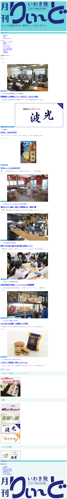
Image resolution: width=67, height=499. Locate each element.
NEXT (8, 369)
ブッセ (19, 359)
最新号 (4, 43)
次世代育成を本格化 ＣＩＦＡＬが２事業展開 (17, 285)
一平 (4, 242)
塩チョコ (15, 359)
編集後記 (5, 129)
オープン (10, 203)
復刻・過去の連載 (7, 49)
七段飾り (11, 320)
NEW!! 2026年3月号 (9, 132)
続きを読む (3, 102)
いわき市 (14, 203)
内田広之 (5, 35)
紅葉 (4, 36)
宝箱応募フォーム (7, 471)
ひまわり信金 (6, 93)
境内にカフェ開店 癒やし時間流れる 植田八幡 (18, 207)
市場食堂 (8, 242)
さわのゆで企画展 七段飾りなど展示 (14, 323)
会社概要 (5, 52)
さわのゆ (16, 320)
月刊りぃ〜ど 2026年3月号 (10, 168)
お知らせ (5, 51)
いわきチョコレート (8, 359)
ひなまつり (6, 320)
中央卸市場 (13, 242)
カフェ (18, 203)
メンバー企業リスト (8, 48)
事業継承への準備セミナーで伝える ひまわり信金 (19, 96)
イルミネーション (7, 38)
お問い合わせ (6, 472)
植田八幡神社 (24, 203)
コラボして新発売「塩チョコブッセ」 (14, 362)
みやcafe (5, 203)
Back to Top (3, 461)
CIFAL (4, 281)
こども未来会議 (10, 281)
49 (6, 369)
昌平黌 (15, 281)
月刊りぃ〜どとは (7, 42)
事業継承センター (14, 93)
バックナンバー (7, 45)
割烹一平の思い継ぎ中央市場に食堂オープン (17, 246)
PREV (2, 369)
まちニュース (6, 46)
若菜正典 (21, 93)
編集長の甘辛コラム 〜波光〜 (8, 126)
